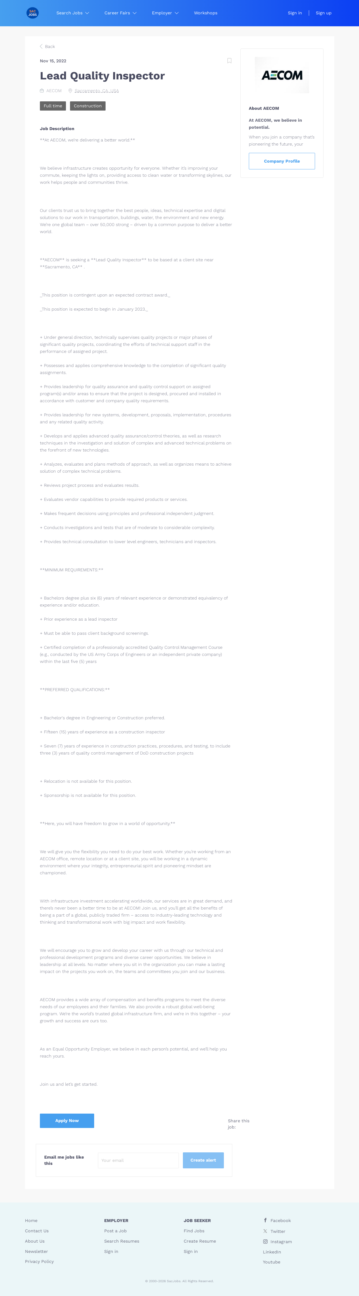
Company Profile (282, 161)
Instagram (281, 1241)
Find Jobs (194, 1230)
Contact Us (37, 1230)
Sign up (324, 12)
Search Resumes (121, 1241)
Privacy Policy (39, 1261)
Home (31, 1220)
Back (49, 46)
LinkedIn (272, 1252)
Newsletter (36, 1251)
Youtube (271, 1262)
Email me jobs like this (64, 1160)
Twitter (278, 1231)
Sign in (295, 12)
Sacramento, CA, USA (97, 90)
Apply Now (67, 1120)
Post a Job (115, 1230)
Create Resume (200, 1241)
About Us (35, 1241)
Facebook (281, 1220)
